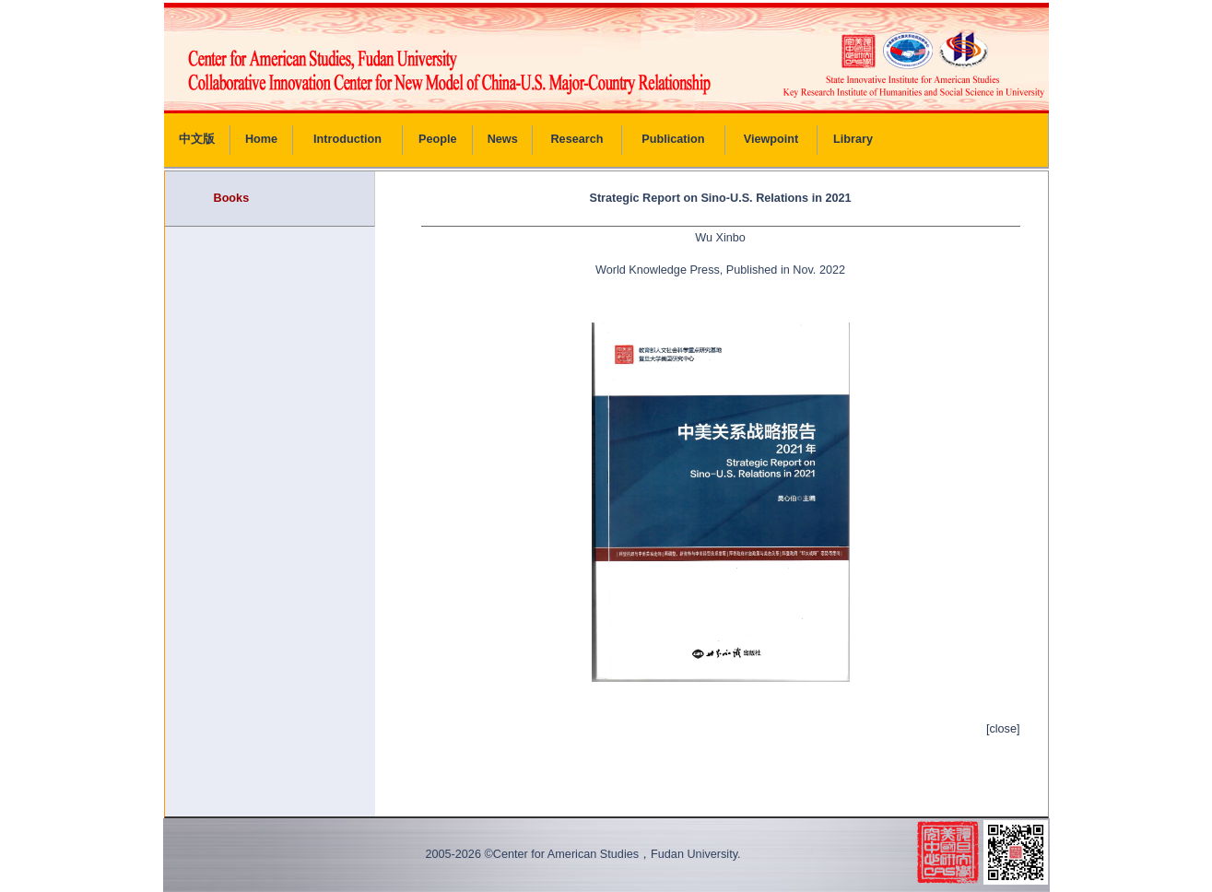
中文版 (197, 139)
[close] (1003, 728)
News (503, 139)
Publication (672, 139)
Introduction (347, 139)
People (437, 139)
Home (261, 139)
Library (853, 139)
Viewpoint (771, 139)
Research (576, 139)
